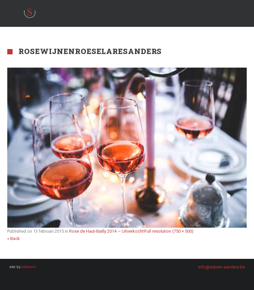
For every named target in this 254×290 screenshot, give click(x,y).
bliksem (28, 267)
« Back (13, 238)
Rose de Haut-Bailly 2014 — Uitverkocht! (107, 231)
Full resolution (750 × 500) (169, 231)
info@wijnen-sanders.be (221, 266)
